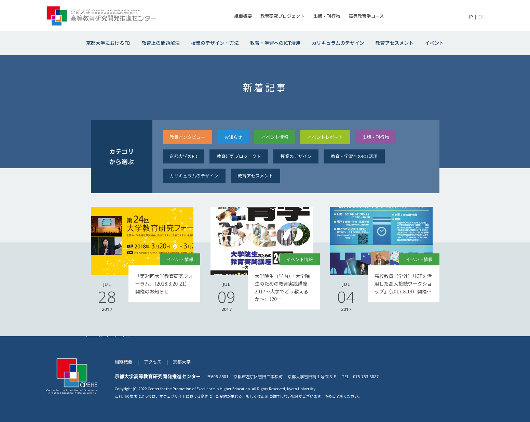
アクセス (152, 361)
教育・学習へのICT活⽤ (354, 156)
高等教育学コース (366, 16)
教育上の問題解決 (160, 42)
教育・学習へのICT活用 (275, 42)
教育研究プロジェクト (282, 16)
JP (470, 16)
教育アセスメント (395, 42)
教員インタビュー (187, 137)
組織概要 (243, 16)
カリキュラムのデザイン (338, 42)
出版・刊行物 (326, 16)
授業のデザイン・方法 (215, 42)
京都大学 (182, 361)
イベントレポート (325, 137)
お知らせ (233, 137)
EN (481, 16)
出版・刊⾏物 (375, 137)
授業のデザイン (296, 156)
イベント (434, 42)
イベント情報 (274, 137)
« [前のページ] (104, 332)
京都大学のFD (183, 156)
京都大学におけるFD (108, 42)
